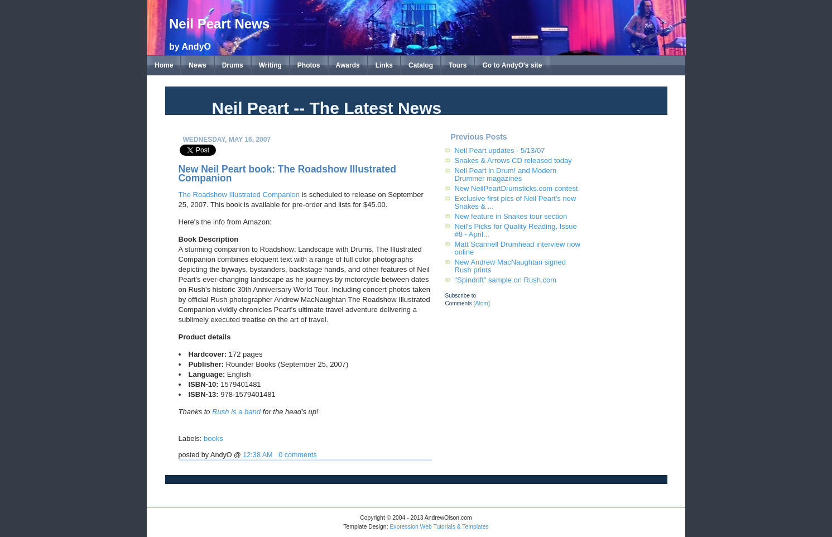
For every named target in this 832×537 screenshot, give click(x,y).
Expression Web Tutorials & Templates (438, 527)
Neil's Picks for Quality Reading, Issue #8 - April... (516, 230)
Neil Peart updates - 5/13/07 (500, 150)
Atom (481, 303)
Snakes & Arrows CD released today (513, 160)
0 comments (297, 455)
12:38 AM (257, 455)
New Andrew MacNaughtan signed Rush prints (510, 266)
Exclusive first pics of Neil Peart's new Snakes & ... (515, 202)
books (213, 438)
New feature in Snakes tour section (511, 216)
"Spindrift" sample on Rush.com (506, 280)
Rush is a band (236, 411)
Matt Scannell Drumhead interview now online (517, 248)
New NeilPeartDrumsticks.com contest (516, 188)
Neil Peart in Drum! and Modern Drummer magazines (506, 174)
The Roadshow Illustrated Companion (239, 194)
